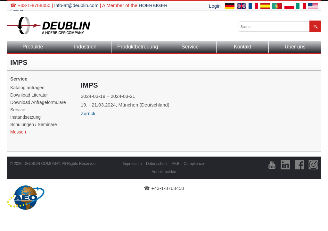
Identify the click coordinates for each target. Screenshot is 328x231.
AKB (175, 163)
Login (215, 6)
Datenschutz (157, 163)
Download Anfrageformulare (38, 102)
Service (190, 46)
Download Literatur (29, 95)
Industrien (85, 46)
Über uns (295, 46)
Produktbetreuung (137, 46)
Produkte (32, 46)
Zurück (88, 113)
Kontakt (242, 46)
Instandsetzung (25, 117)
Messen (18, 131)
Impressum (132, 163)
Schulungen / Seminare (33, 124)
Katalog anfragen (27, 87)
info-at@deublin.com (76, 5)
